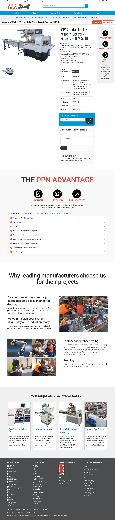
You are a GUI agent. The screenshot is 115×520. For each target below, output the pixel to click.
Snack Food (10, 504)
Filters (9, 476)
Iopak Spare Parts (64, 483)
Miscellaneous (37, 501)
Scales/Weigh (37, 489)
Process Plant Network (65, 480)
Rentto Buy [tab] (56, 213)
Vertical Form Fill (37, 486)
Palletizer (35, 503)
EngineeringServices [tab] (42, 213)
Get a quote (97, 22)
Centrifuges (10, 468)
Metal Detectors (37, 500)
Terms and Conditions (13, 509)
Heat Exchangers (12, 481)
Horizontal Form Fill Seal (8, 22)
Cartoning (36, 471)
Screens (9, 501)
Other (34, 479)
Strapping (36, 473)
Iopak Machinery (63, 482)
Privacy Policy (45, 509)
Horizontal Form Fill (38, 478)
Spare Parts (78, 13)
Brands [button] (35, 13)
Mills (8, 489)
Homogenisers (11, 483)
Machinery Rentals (56, 13)
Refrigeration (11, 499)
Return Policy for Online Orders (30, 509)
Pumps (9, 497)
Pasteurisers (11, 494)
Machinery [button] (17, 13)
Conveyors (36, 496)
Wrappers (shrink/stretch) (40, 483)
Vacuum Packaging (38, 484)
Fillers (34, 468)
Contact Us (97, 13)
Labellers (35, 470)
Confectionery (11, 470)
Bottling (35, 465)
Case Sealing (36, 476)
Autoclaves (10, 465)
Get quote (89, 121)
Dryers (9, 475)
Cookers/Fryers (11, 471)
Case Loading (37, 475)
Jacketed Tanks (11, 484)
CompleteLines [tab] (28, 213)
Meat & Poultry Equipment (14, 488)
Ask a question (108, 22)
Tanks (9, 505)
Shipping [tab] (66, 213)
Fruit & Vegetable (12, 479)
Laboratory (10, 486)
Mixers (9, 491)
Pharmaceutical (11, 496)
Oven (8, 492)
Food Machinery (11, 478)
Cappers (35, 466)
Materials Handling (38, 498)
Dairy (8, 473)
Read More (75, 71)
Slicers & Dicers (11, 502)
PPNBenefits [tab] (15, 213)
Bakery (9, 466)
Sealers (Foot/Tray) (38, 481)
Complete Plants (37, 495)
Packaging (36, 488)
